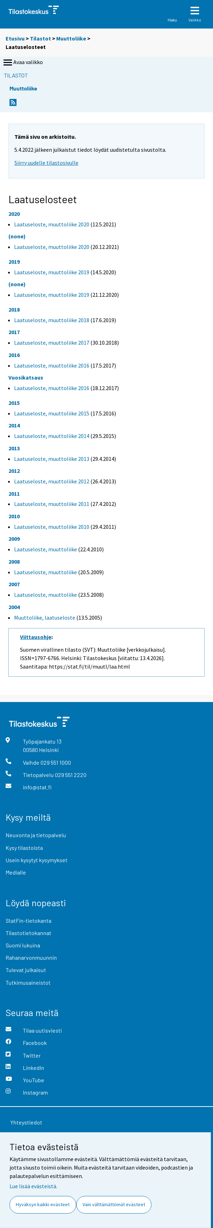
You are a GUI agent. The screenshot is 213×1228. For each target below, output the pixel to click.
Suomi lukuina (23, 945)
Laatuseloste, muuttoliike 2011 (51, 503)
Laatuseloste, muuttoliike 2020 (51, 224)
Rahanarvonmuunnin (31, 957)
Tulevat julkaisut (26, 969)
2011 (14, 493)
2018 (14, 309)
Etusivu (15, 38)
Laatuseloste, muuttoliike (45, 549)
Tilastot (40, 38)
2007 (14, 584)
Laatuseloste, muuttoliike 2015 (51, 413)
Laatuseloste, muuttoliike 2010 (51, 526)
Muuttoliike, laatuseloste (44, 617)
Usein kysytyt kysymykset (36, 860)
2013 (14, 448)
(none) (17, 236)
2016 (14, 354)
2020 (14, 213)
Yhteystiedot (26, 1122)
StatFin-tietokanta (28, 920)
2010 (14, 516)
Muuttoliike (71, 38)
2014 (14, 425)
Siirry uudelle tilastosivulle (46, 162)
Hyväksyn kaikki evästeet (43, 1204)
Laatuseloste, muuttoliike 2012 (51, 481)
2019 (14, 261)
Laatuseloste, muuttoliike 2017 (51, 342)
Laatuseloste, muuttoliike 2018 (51, 320)
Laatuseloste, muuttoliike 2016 (51, 365)
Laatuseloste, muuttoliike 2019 (51, 272)
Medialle (16, 872)
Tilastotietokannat (28, 932)
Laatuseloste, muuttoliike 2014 (51, 435)
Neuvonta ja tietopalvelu (36, 835)
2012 (14, 470)
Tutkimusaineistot (28, 982)
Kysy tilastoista (24, 847)
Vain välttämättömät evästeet (114, 1204)
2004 (14, 606)
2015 (14, 402)
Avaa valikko (22, 62)
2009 (14, 538)
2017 (14, 332)
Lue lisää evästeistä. (33, 1186)
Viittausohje (35, 636)
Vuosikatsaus (25, 377)
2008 (14, 561)
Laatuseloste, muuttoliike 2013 (51, 458)
